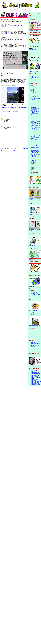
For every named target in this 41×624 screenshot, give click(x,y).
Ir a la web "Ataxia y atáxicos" (34, 30)
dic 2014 (32, 162)
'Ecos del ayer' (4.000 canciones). (35, 346)
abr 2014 (33, 95)
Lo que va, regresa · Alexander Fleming (9, 107)
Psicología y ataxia (34, 293)
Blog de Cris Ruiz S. (34, 378)
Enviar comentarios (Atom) (11, 150)
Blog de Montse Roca (35, 383)
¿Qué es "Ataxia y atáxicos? (34, 71)
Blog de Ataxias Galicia (35, 372)
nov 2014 (33, 161)
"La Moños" (33, 136)
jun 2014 (32, 97)
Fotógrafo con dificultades (35, 102)
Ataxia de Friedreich (17, 25)
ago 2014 (33, 157)
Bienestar (32, 142)
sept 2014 (33, 159)
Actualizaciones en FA (33, 245)
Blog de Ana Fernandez (35, 379)
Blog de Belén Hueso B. (35, 376)
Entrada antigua (25, 148)
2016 (31, 164)
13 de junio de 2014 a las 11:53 (15, 118)
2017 (31, 166)
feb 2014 (33, 92)
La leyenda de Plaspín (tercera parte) (35, 132)
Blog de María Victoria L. (35, 384)
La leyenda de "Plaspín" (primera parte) (35, 128)
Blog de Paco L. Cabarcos (36, 381)
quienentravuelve (22, 107)
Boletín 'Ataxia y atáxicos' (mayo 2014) (35, 99)
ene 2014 (33, 91)
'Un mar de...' (33, 114)
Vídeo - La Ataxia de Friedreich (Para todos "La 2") (35, 117)
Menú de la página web (33, 184)
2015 (31, 163)
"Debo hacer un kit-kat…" (35, 137)
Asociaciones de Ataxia (33, 310)
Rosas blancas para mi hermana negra (35, 109)
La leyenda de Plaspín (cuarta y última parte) (35, 135)
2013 (31, 89)
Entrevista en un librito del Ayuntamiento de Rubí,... (35, 152)
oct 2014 (32, 160)
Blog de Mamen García (35, 382)
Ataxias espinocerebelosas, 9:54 (35, 80)
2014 (31, 90)
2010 (31, 85)
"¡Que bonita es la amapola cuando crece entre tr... (35, 111)
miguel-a (5, 118)
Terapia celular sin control (33, 259)
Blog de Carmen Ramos (35, 377)
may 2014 (33, 96)
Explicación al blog (32, 43)
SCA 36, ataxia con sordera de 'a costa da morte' (35, 123)
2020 (31, 169)
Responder (6, 122)
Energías (32, 138)
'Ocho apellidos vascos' (35, 150)
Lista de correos (32, 272)
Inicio (15, 148)
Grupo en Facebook (32, 286)
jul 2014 (32, 156)
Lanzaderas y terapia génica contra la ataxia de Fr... (35, 148)
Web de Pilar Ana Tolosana (34, 348)
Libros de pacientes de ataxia (34, 325)
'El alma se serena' (34, 113)
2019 (31, 168)
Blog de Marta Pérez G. (35, 380)
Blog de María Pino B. (35, 375)
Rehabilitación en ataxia (35, 294)
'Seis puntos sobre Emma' (35, 121)
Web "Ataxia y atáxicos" (35, 342)
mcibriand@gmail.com (33, 49)
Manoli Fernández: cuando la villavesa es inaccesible (35, 140)
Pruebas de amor (34, 107)
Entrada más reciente (5, 148)
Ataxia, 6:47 (33, 76)
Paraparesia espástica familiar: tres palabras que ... (35, 145)
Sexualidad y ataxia (34, 292)
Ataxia (5, 24)
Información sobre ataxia (33, 214)
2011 (31, 86)
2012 (31, 88)
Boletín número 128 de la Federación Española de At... (35, 105)
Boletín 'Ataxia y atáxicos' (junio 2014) (35, 155)
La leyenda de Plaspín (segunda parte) (35, 130)
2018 (31, 167)
